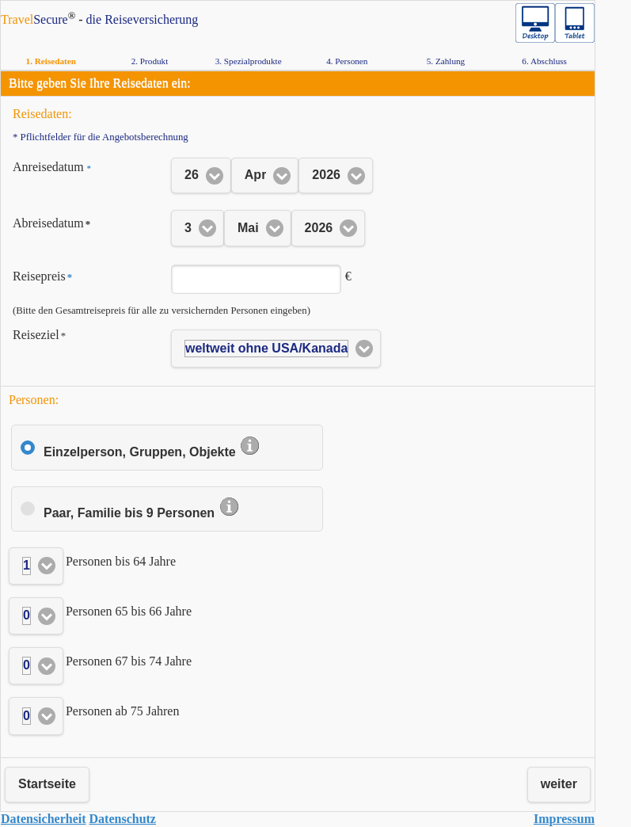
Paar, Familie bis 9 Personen (142, 513)
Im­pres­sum (564, 818)
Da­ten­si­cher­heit (43, 818)
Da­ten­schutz (122, 818)
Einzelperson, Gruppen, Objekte (152, 452)
